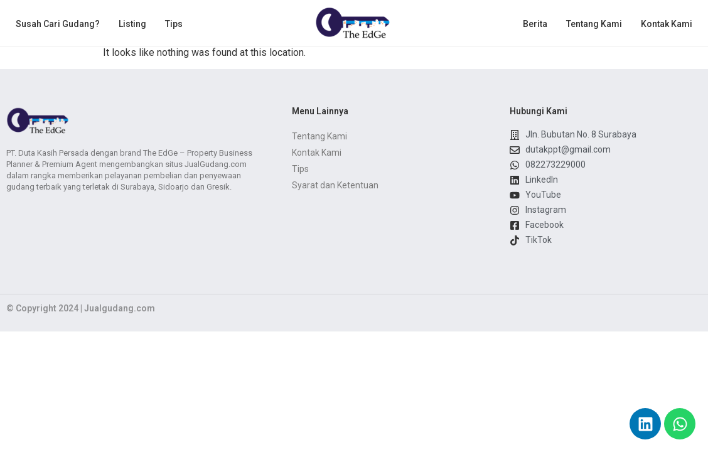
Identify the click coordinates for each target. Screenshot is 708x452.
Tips (174, 24)
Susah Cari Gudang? (58, 24)
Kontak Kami (666, 24)
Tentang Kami (594, 24)
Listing (132, 24)
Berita (535, 24)
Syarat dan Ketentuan (335, 185)
